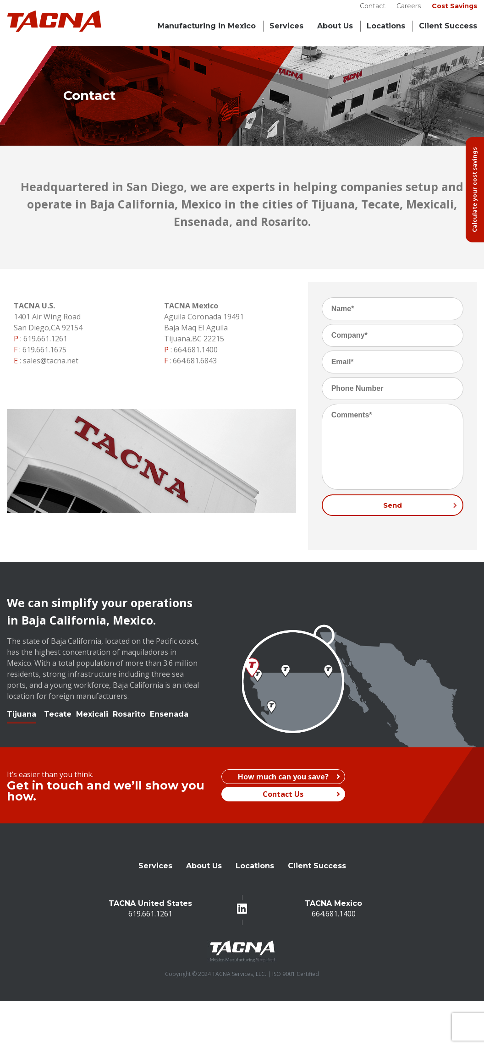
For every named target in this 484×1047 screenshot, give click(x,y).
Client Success (448, 26)
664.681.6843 (195, 361)
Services (286, 26)
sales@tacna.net (50, 361)
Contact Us (301, 794)
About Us (335, 26)
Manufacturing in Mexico (207, 26)
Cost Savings (454, 6)
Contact (372, 6)
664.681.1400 (196, 350)
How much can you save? (289, 777)
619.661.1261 (45, 339)
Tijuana (21, 714)
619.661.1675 (44, 350)
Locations (386, 26)
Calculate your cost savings (474, 189)
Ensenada (169, 714)
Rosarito (129, 714)
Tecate (58, 714)
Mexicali (92, 714)
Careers (408, 6)
